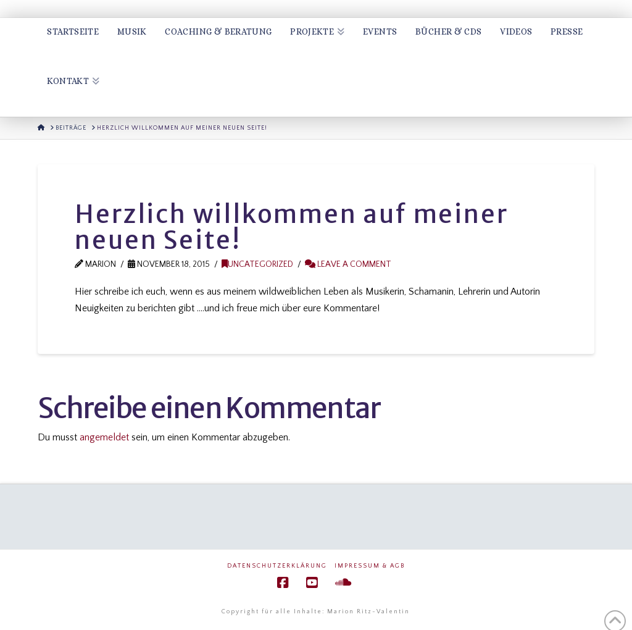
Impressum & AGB (370, 566)
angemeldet (104, 437)
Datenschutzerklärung (277, 566)
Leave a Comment (348, 264)
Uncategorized (257, 264)
